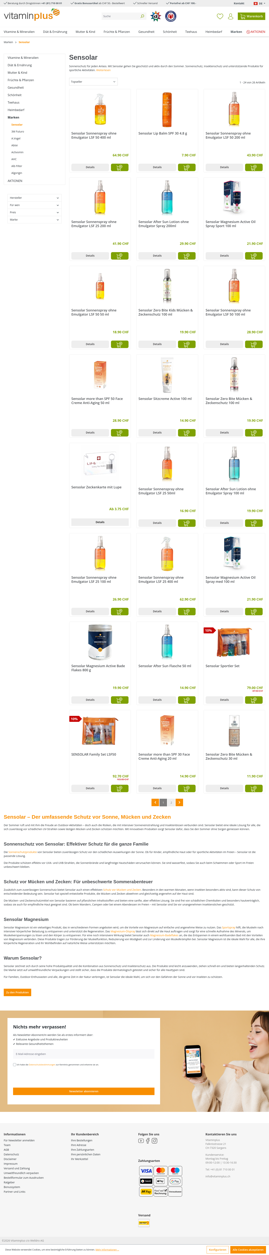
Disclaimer (10, 1159)
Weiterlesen (103, 70)
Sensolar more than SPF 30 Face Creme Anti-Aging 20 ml (164, 756)
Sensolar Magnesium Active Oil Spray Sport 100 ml (231, 224)
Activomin (17, 152)
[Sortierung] (93, 81)
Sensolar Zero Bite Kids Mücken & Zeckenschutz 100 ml (165, 312)
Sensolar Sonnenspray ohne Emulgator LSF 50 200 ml (228, 135)
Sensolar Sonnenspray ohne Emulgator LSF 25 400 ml (161, 579)
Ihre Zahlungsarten (82, 1149)
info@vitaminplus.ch (217, 1176)
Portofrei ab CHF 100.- (183, 3)
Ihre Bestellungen (81, 1140)
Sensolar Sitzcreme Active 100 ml (165, 399)
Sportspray (228, 927)
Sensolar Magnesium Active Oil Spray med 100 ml (231, 579)
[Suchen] (142, 16)
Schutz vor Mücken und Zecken (122, 889)
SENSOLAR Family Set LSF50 (93, 754)
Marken (13, 117)
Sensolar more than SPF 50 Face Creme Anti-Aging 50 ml (97, 401)
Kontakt (239, 3)
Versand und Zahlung (17, 1168)
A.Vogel (15, 138)
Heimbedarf (16, 110)
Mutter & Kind (17, 73)
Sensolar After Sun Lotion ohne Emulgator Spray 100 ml (231, 491)
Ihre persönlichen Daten (85, 1154)
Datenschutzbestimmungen (42, 1064)
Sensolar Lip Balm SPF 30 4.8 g (162, 133)
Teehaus (13, 102)
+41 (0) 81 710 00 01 (222, 1169)
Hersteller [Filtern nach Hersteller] (34, 197)
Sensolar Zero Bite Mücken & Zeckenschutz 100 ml (229, 401)
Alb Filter (16, 166)
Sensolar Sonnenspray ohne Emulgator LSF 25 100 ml (94, 579)
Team (7, 1145)
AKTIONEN (15, 181)
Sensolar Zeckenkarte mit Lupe (96, 487)
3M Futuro (17, 131)
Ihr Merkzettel (79, 1159)
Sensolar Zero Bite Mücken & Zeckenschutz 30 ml (229, 756)
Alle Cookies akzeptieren (248, 1249)
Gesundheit (16, 87)
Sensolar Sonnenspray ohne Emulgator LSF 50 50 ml (94, 312)
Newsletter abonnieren (83, 1091)
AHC (14, 159)
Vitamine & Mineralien (23, 58)
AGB (6, 1149)
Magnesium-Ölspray (123, 931)
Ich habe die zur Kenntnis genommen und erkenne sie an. (58, 1064)
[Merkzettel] (220, 16)
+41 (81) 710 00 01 (51, 3)
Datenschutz (11, 1154)
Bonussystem (12, 1187)
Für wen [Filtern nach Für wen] (34, 205)
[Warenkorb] (251, 16)
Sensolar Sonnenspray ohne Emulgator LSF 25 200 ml (94, 224)
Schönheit (14, 95)
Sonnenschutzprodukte (22, 852)
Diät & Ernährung (20, 65)
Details (90, 167)
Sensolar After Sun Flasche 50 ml (164, 666)
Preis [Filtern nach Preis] (34, 212)
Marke (34, 219)
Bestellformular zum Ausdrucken (24, 1177)
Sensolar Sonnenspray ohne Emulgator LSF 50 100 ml (228, 312)
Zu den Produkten (17, 992)
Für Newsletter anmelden (19, 1140)
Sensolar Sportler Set (223, 666)
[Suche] (120, 16)
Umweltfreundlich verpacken (21, 1173)
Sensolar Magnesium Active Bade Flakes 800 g (98, 668)
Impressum (11, 1163)
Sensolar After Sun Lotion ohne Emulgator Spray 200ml (163, 224)
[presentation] (41, 1076)
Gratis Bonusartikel (86, 3)
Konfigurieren (217, 1249)
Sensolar (17, 124)
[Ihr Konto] (231, 16)
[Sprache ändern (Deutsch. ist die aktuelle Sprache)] (259, 3)
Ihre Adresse (78, 1145)
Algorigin (16, 173)
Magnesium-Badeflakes (164, 935)
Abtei (14, 145)
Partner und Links (14, 1191)
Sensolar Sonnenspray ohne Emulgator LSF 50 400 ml (94, 135)
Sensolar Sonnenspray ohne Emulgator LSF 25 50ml (161, 491)
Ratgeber (9, 1182)
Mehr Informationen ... (107, 1249)
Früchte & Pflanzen (21, 80)
